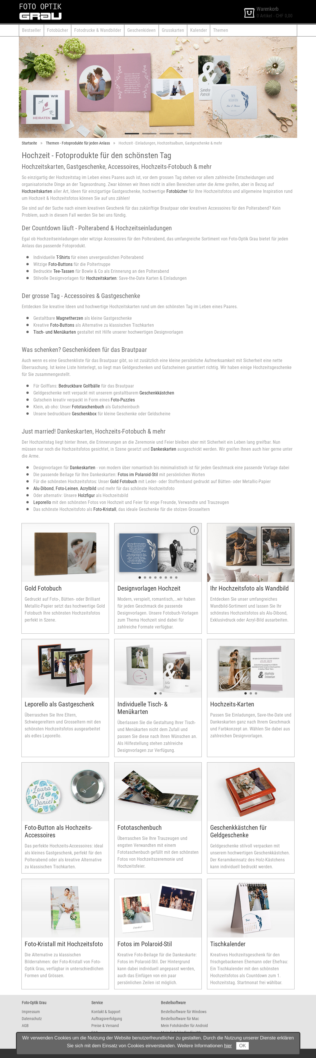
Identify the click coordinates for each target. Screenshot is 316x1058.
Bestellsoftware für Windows (183, 1011)
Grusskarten (173, 30)
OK (242, 1045)
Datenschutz (32, 1018)
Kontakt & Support (105, 1011)
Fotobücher (57, 30)
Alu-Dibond (43, 488)
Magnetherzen (69, 318)
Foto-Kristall (104, 509)
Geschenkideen (141, 30)
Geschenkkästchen (156, 393)
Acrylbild (88, 488)
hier (228, 1045)
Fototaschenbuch (88, 407)
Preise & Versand (105, 1025)
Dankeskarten (163, 449)
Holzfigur (87, 495)
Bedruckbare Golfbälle (79, 386)
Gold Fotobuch (123, 481)
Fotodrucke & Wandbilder (97, 30)
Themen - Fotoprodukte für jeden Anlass (78, 143)
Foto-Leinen (67, 488)
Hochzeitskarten (37, 191)
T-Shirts (63, 257)
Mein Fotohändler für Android (184, 1025)
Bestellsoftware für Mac (180, 1018)
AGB (25, 1025)
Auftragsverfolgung (106, 1018)
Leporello (42, 502)
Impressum (31, 1011)
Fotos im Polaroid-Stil (138, 474)
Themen (220, 30)
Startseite (29, 143)
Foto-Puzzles (123, 400)
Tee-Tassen (63, 271)
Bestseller (31, 30)
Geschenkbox (84, 413)
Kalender (198, 30)
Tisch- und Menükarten (54, 332)
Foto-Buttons (60, 264)
